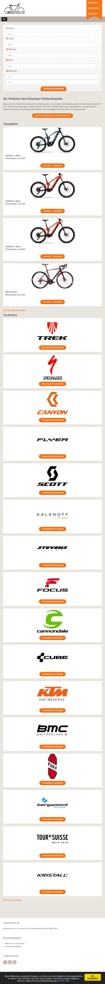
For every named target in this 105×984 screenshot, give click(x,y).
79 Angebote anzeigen (52, 710)
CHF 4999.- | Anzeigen (52, 211)
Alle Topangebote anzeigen (14, 310)
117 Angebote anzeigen (52, 492)
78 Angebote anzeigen (52, 746)
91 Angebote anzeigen (52, 674)
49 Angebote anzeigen (52, 855)
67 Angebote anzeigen (52, 819)
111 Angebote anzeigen (52, 565)
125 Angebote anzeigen (52, 456)
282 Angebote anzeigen (52, 347)
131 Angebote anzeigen (52, 420)
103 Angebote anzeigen (52, 601)
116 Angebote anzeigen (52, 529)
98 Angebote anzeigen (52, 638)
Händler (92, 2)
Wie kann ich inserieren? (15, 943)
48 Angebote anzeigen (52, 892)
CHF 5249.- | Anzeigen (52, 165)
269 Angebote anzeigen (52, 384)
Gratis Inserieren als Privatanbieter (52, 115)
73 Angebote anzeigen (52, 783)
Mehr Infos (64, 981)
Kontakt (92, 13)
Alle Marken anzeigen (12, 900)
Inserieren (93, 8)
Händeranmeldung (13, 946)
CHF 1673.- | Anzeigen (52, 302)
